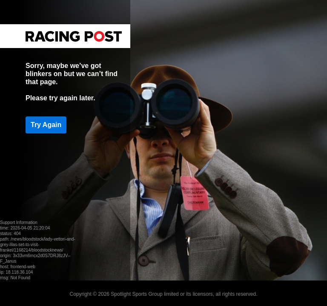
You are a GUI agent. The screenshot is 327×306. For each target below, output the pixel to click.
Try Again (46, 124)
